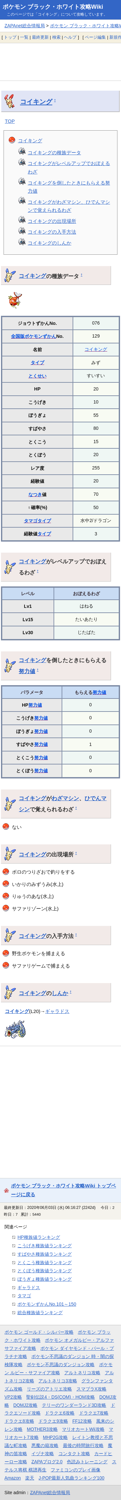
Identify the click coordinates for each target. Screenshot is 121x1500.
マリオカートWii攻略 (83, 1429)
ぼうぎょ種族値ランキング (44, 1279)
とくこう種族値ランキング (44, 1262)
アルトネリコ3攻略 (57, 1380)
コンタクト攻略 (74, 1453)
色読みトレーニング (87, 1461)
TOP (10, 121)
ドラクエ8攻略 (19, 1421)
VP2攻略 (13, 1397)
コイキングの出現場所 (52, 221)
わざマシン (65, 798)
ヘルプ (70, 37)
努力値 (27, 671)
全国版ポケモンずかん (33, 336)
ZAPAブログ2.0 (46, 1461)
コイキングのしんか (49, 243)
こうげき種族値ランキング (44, 1245)
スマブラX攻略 (91, 1388)
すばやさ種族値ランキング (44, 1254)
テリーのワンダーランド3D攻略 (74, 1405)
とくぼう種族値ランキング (44, 1270)
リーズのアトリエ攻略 (49, 1388)
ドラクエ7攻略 (94, 1413)
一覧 (24, 37)
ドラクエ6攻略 (60, 1413)
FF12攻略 (82, 1421)
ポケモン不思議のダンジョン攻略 (61, 1364)
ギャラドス (57, 1011)
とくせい (37, 375)
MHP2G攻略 (55, 1437)
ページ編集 (95, 37)
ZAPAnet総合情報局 (25, 25)
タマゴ (30, 520)
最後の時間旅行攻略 (83, 1445)
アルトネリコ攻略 (82, 1372)
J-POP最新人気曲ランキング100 (72, 1478)
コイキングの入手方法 (52, 232)
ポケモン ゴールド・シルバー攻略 (39, 1332)
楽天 (29, 1478)
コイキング (36, 101)
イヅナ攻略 (42, 1453)
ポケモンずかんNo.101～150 (46, 1304)
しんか (60, 993)
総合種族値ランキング (40, 1312)
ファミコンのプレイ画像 (75, 1469)
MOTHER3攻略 (42, 1429)
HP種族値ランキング (38, 1237)
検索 (56, 37)
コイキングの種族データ (54, 152)
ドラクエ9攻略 (53, 1421)
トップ (10, 37)
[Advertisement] (60, 61)
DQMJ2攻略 (25, 1405)
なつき (35, 494)
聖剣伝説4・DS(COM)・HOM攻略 (60, 1397)
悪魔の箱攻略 (44, 1445)
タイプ (37, 362)
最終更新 (40, 37)
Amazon (13, 1478)
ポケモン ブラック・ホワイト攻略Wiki (53, 7)
